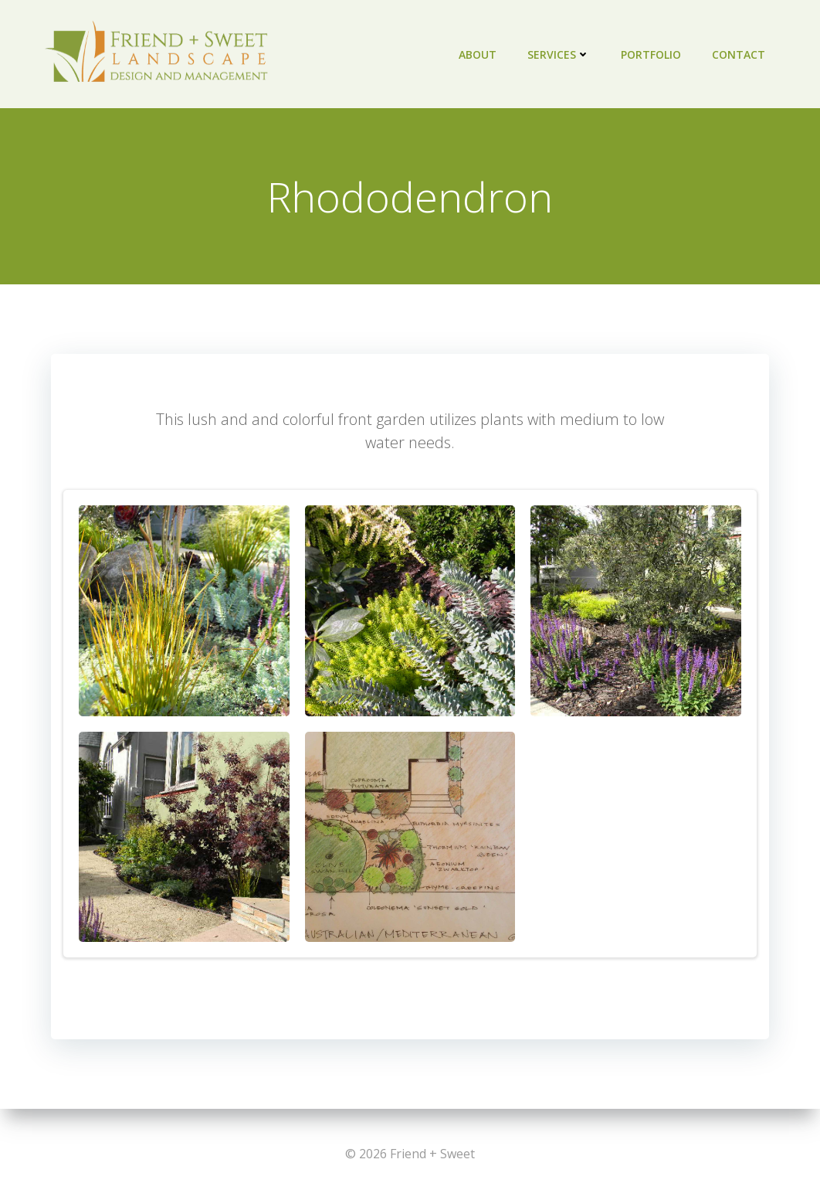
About (477, 54)
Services (558, 54)
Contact (738, 54)
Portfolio (651, 54)
